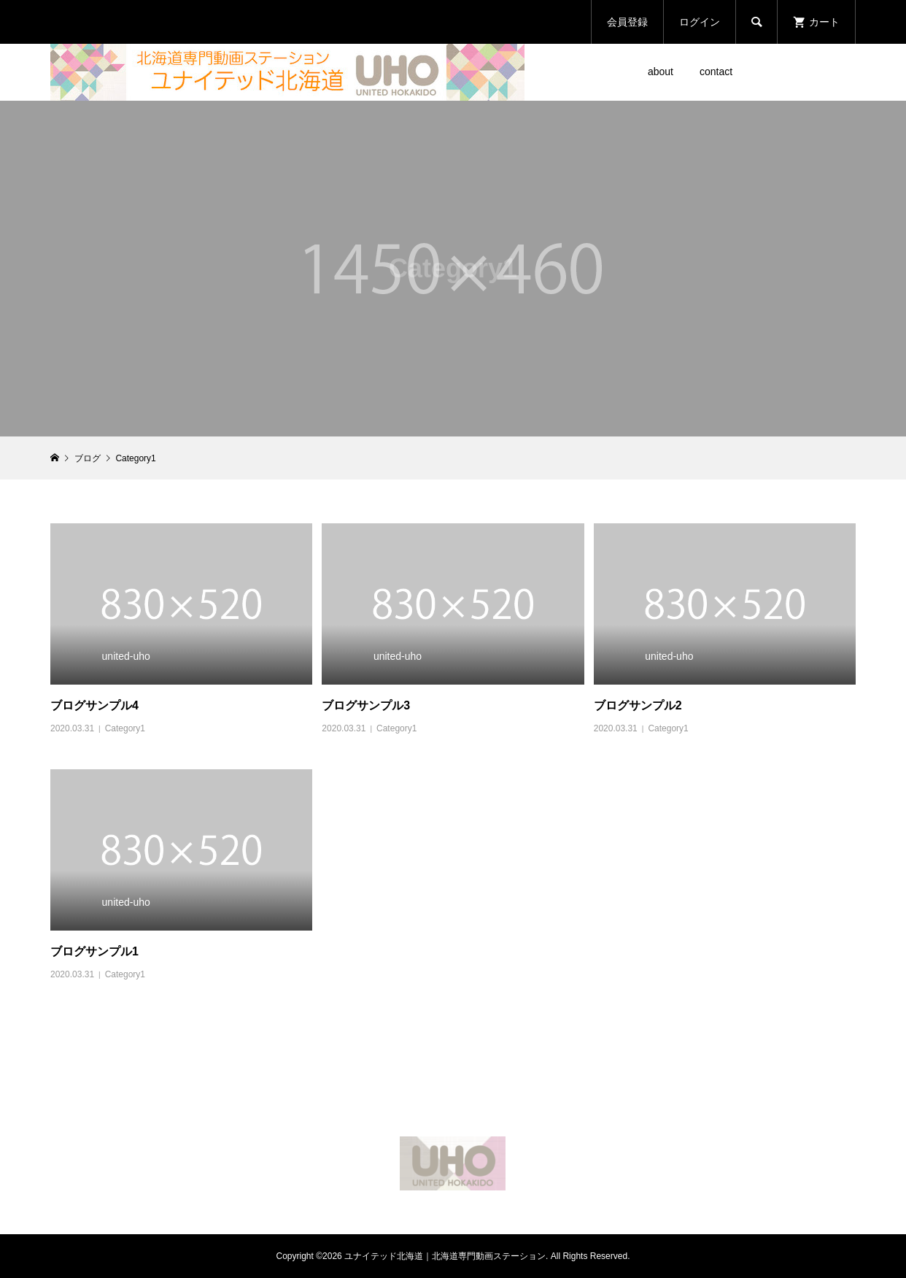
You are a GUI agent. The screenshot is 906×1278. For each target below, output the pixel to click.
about (660, 71)
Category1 (125, 728)
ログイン (699, 22)
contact (716, 71)
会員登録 (627, 22)
